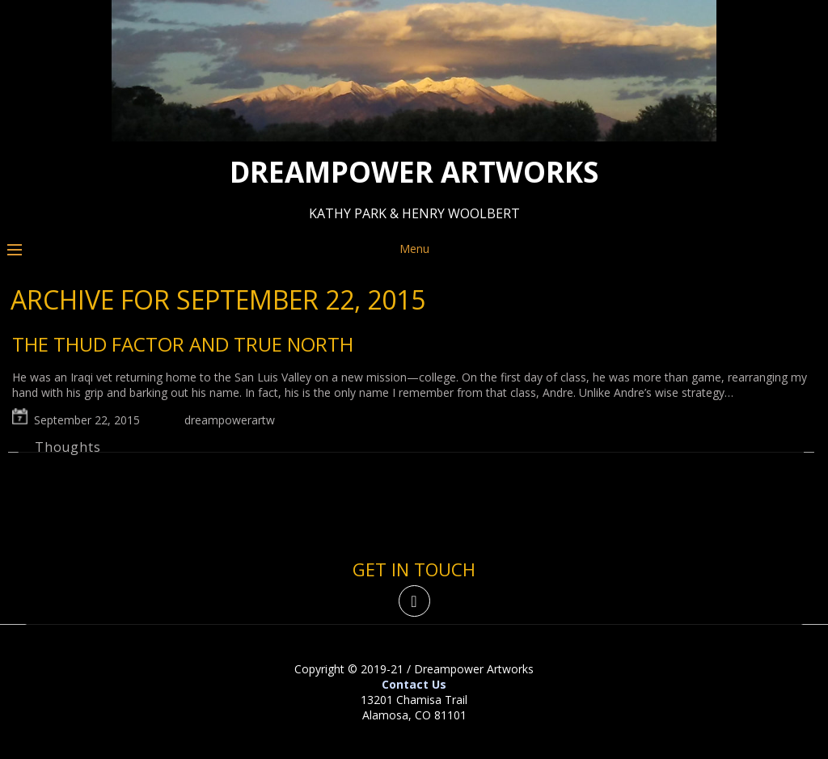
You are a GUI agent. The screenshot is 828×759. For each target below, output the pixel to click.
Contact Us (414, 684)
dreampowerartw (229, 420)
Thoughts (67, 447)
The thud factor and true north (182, 344)
